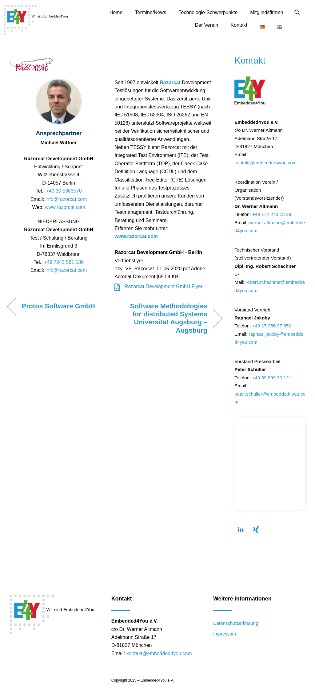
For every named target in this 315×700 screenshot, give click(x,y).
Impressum (224, 633)
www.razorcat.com (65, 207)
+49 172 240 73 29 (271, 214)
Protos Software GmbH (58, 306)
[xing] (256, 529)
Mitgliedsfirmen (266, 12)
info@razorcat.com (66, 199)
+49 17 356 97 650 (271, 325)
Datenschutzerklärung (235, 623)
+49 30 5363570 (64, 191)
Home (116, 12)
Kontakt (239, 25)
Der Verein (206, 25)
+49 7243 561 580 (64, 262)
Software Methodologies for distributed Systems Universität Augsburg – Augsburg (164, 318)
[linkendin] (240, 529)
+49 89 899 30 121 (271, 377)
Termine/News (150, 12)
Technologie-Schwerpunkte (208, 12)
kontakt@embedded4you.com (265, 162)
